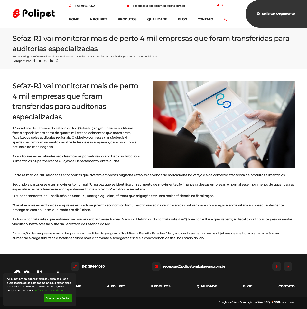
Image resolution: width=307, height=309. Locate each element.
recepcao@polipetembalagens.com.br (156, 6)
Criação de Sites (228, 302)
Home (74, 19)
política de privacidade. (48, 290)
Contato (205, 19)
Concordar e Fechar (58, 298)
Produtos (127, 19)
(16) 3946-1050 (82, 6)
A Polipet (98, 19)
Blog (182, 19)
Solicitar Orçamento (276, 14)
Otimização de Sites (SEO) (255, 302)
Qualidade (157, 19)
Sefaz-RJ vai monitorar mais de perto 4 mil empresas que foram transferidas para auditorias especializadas (95, 56)
